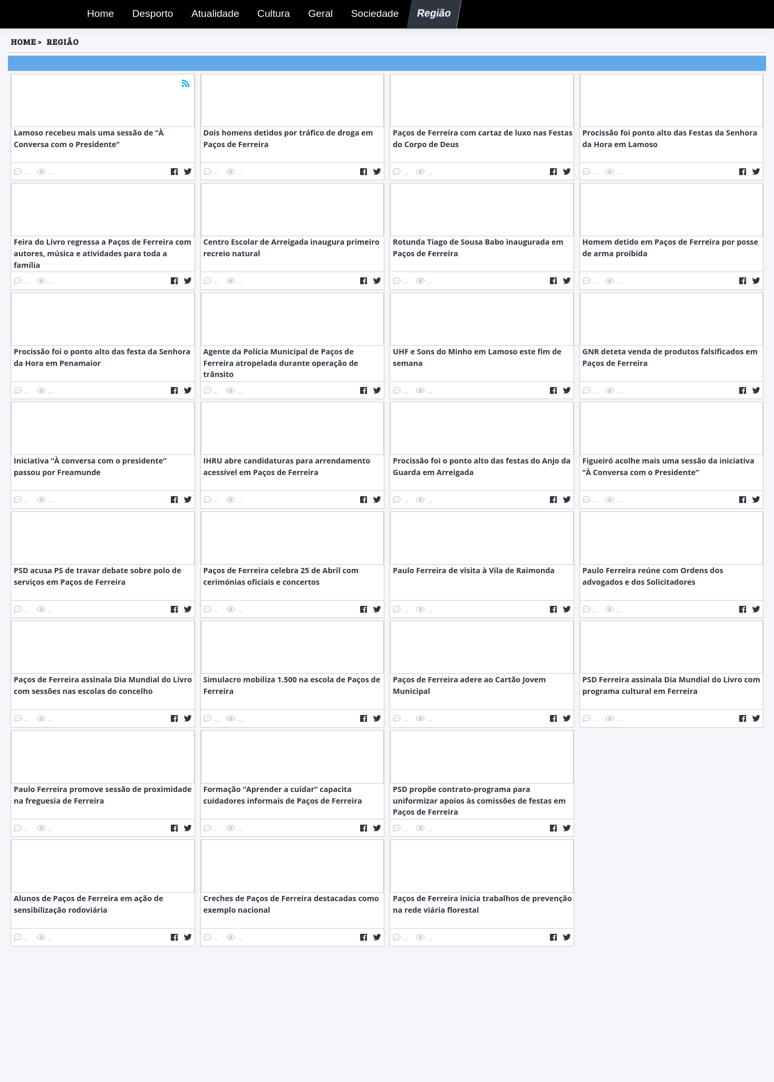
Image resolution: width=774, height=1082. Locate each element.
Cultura (270, 15)
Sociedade (371, 15)
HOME (23, 41)
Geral (318, 15)
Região (430, 15)
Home (98, 15)
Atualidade (211, 15)
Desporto (148, 15)
